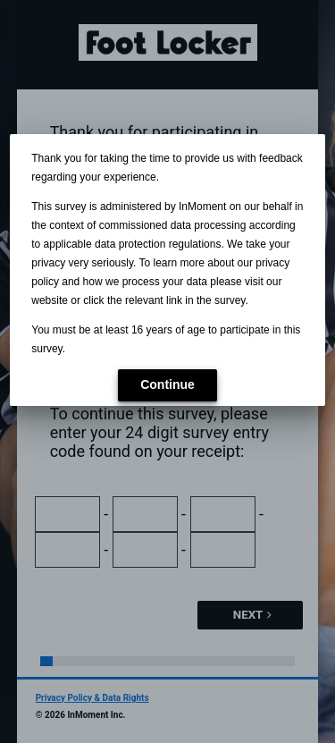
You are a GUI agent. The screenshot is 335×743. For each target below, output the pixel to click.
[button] (167, 385)
